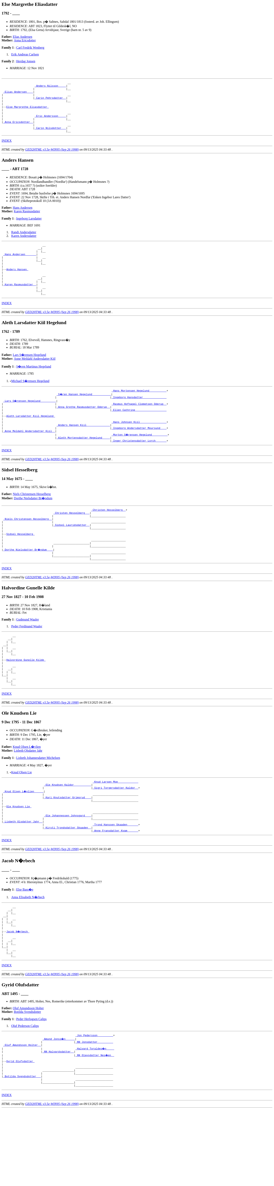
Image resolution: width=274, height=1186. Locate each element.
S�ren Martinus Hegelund (33, 387)
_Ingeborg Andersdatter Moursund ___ (139, 455)
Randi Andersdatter (23, 242)
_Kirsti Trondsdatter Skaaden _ (67, 885)
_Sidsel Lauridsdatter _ (71, 557)
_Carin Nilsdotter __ (50, 137)
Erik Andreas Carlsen (25, 54)
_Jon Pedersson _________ (94, 1104)
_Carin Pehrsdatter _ (50, 101)
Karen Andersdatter (23, 246)
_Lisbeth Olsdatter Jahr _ (22, 878)
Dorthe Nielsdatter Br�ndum (33, 527)
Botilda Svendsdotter (27, 1080)
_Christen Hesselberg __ (71, 543)
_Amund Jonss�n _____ (58, 1107)
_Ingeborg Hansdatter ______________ (139, 419)
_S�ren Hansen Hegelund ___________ (84, 415)
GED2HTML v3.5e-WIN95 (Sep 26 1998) (52, 159)
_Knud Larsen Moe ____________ (115, 831)
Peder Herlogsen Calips (31, 1087)
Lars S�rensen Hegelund (29, 375)
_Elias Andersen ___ (18, 94)
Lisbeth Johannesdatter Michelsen (38, 806)
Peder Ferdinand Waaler (26, 665)
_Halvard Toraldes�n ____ (95, 1118)
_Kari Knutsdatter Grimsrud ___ (67, 849)
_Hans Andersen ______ (19, 267)
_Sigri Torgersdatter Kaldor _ (115, 838)
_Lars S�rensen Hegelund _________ (30, 422)
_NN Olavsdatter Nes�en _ (95, 1125)
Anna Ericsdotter (25, 40)
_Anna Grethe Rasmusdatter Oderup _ (83, 430)
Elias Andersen (22, 36)
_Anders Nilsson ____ (50, 87)
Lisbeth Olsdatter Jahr (28, 799)
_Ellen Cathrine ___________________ (139, 433)
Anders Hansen (17, 285)
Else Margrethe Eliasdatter (27, 112)
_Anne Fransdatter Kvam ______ (115, 889)
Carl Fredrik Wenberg (30, 47)
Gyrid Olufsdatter (20, 1133)
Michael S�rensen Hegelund (30, 401)
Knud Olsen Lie (21, 821)
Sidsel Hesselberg (20, 568)
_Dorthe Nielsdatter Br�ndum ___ (28, 586)
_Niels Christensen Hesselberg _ (27, 550)
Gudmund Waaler (27, 658)
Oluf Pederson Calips (25, 1094)
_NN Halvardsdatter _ (58, 1122)
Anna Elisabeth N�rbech (27, 955)
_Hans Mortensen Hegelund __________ (139, 411)
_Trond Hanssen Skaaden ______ (115, 882)
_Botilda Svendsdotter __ (22, 1151)
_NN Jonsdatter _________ (94, 1111)
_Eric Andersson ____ (50, 123)
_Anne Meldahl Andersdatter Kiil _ (29, 458)
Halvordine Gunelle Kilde (25, 704)
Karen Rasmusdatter (27, 221)
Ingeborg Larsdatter (28, 228)
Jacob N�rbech (18, 995)
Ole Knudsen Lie (18, 860)
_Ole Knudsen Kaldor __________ (67, 835)
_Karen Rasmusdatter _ (19, 303)
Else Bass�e (24, 948)
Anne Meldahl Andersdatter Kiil (35, 379)
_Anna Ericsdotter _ (18, 130)
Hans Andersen (22, 218)
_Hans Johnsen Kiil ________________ (139, 448)
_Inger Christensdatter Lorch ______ (139, 469)
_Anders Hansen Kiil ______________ (83, 451)
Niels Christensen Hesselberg (32, 523)
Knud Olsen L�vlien (27, 795)
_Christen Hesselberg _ (108, 539)
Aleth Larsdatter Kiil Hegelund (30, 440)
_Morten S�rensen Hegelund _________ (140, 462)
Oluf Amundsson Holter (28, 1076)
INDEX (7, 151)
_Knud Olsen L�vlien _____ (23, 842)
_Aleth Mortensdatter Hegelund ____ (83, 466)
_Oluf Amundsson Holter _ (22, 1115)
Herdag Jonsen (25, 61)
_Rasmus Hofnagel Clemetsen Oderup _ (139, 426)
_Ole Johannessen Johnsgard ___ (67, 871)
